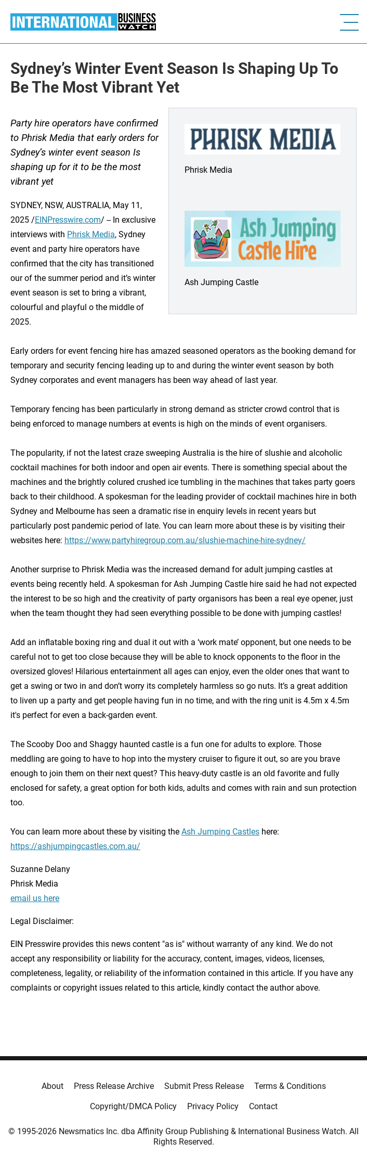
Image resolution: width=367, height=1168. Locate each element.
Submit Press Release (204, 1086)
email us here (34, 898)
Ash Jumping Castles (220, 832)
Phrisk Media (91, 234)
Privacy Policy (213, 1106)
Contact (263, 1106)
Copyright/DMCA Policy (133, 1106)
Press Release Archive (114, 1086)
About (52, 1086)
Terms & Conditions (290, 1086)
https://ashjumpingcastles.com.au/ (75, 846)
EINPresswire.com (68, 220)
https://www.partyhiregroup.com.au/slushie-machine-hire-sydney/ (185, 540)
